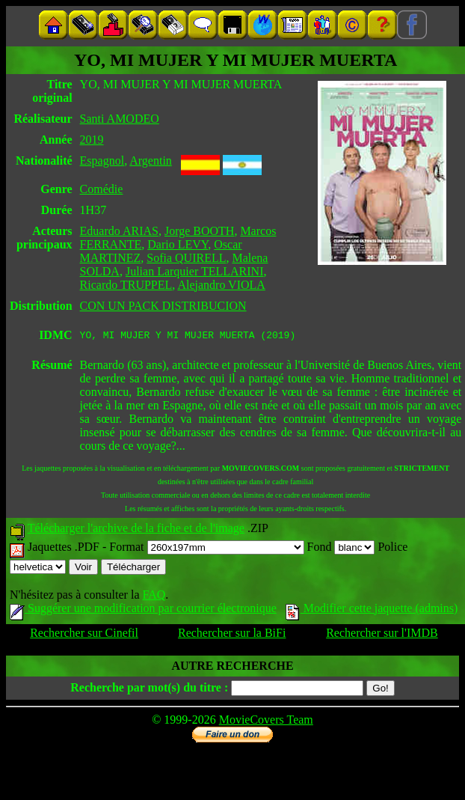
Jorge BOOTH (199, 231)
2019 (92, 139)
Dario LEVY (177, 244)
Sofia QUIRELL (186, 257)
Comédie (101, 189)
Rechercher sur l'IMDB (382, 635)
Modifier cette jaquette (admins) (372, 610)
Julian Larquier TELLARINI (195, 271)
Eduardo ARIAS (119, 231)
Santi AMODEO (119, 118)
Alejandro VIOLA (221, 284)
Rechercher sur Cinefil (84, 635)
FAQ (153, 596)
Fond (341, 549)
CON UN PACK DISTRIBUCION (163, 305)
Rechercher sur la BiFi (232, 635)
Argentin (150, 160)
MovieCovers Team (266, 721)
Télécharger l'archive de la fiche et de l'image (136, 530)
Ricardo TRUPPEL (126, 284)
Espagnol (102, 160)
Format (206, 549)
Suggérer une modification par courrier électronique (143, 610)
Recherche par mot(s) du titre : (149, 689)
